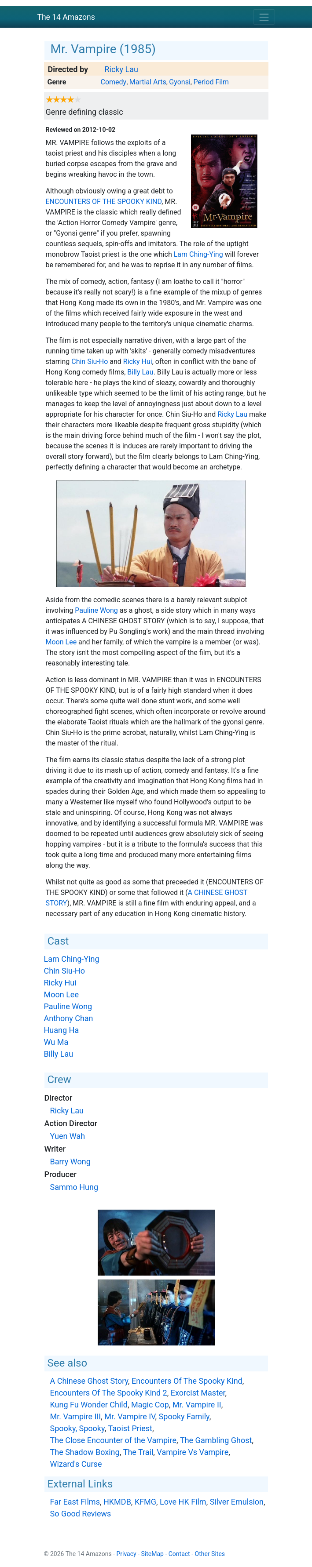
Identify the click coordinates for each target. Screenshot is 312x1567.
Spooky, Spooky (77, 1428)
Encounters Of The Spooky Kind (104, 201)
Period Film (211, 82)
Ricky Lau (121, 69)
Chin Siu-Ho (89, 361)
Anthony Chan (68, 1018)
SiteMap (152, 1553)
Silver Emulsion (237, 1501)
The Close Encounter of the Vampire (113, 1440)
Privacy (126, 1553)
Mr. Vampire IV (129, 1416)
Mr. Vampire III (75, 1416)
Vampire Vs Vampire (192, 1452)
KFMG (145, 1501)
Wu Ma (56, 1042)
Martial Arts (147, 82)
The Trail (138, 1452)
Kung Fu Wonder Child (89, 1404)
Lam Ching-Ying (198, 254)
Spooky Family (184, 1416)
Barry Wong (70, 1161)
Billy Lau (140, 372)
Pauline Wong (96, 610)
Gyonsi (179, 82)
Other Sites (210, 1553)
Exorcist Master (198, 1392)
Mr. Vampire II (197, 1404)
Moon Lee (61, 642)
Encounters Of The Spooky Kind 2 (108, 1392)
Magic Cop (150, 1404)
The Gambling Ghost (216, 1440)
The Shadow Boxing (85, 1452)
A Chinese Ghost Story (89, 1380)
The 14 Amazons (66, 17)
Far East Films (75, 1501)
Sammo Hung (74, 1187)
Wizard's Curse (76, 1464)
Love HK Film (183, 1501)
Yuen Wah (67, 1136)
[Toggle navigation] (264, 17)
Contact (179, 1553)
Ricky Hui (137, 361)
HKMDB (117, 1501)
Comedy (113, 82)
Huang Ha (61, 1030)
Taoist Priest (130, 1428)
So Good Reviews (80, 1513)
